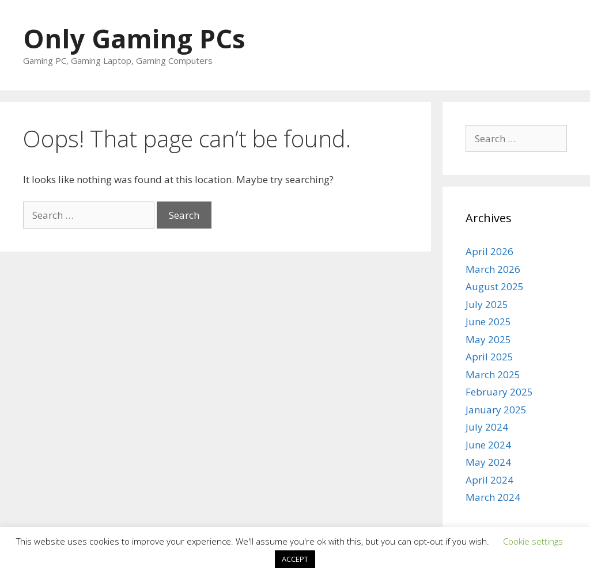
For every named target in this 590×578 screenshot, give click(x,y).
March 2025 (493, 374)
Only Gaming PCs (134, 38)
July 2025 (487, 304)
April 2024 (489, 479)
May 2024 (488, 462)
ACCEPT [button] (295, 559)
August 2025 (495, 286)
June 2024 (488, 444)
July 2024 (487, 427)
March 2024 (493, 497)
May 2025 (488, 339)
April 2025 (489, 356)
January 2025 (496, 409)
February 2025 (499, 391)
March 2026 (493, 269)
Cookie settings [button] (533, 541)
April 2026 (489, 251)
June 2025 (488, 321)
